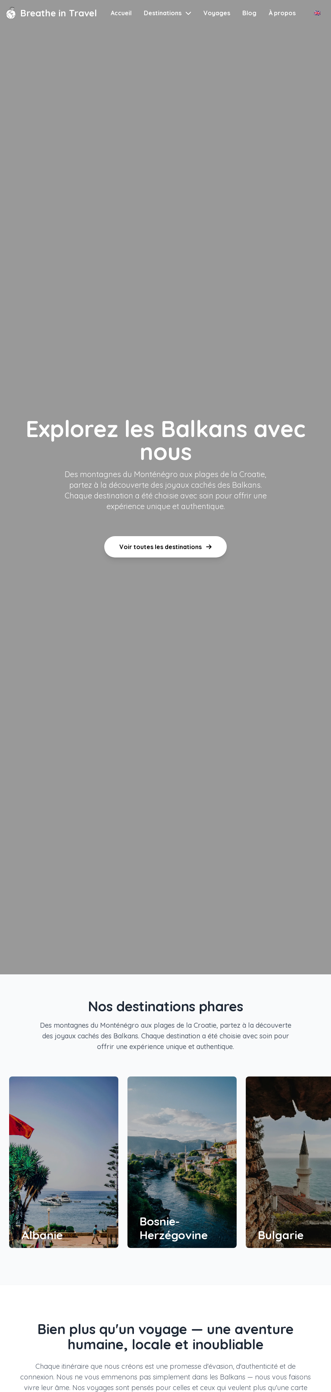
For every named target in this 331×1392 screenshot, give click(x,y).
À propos (282, 13)
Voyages (217, 13)
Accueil (121, 13)
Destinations (167, 13)
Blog (249, 13)
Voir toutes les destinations (165, 547)
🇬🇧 (317, 13)
